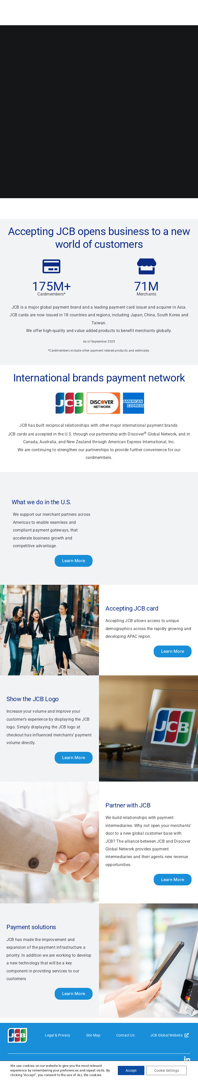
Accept (131, 1070)
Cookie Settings (166, 1070)
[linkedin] (187, 1059)
